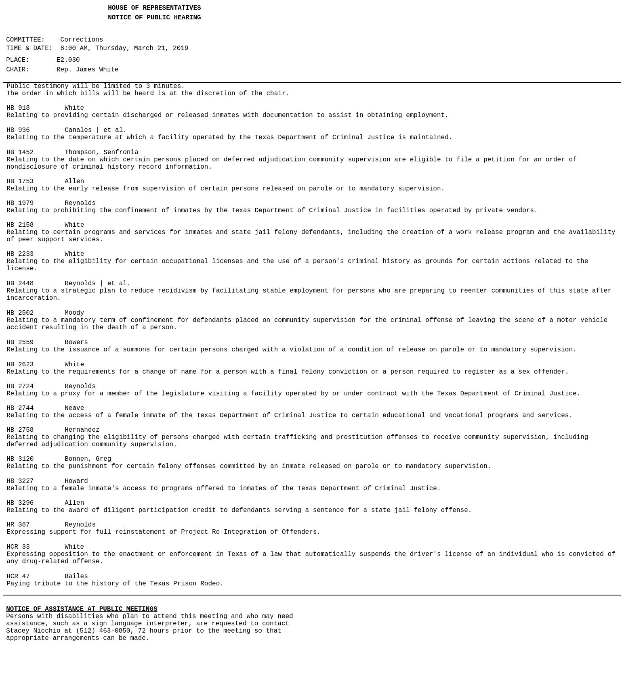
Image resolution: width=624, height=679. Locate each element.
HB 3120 (20, 459)
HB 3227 (20, 481)
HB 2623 (20, 364)
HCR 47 (18, 576)
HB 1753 (20, 181)
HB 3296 (20, 503)
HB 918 (18, 108)
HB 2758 (20, 430)
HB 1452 (20, 152)
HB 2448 (20, 283)
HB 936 (18, 130)
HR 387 (18, 525)
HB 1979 (20, 203)
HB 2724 (20, 386)
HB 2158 (20, 225)
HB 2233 (20, 254)
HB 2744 (20, 408)
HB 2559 (20, 342)
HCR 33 (18, 547)
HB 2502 (20, 313)
